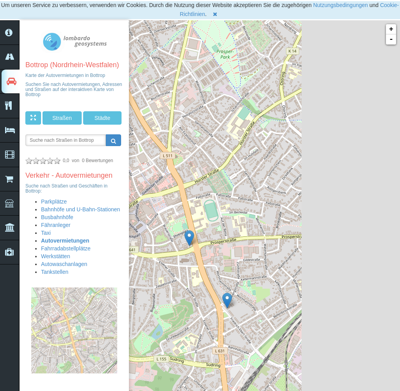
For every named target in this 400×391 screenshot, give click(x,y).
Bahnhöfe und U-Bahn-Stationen (80, 209)
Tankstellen (54, 272)
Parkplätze (54, 201)
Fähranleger (56, 225)
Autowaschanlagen (64, 264)
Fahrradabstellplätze (66, 248)
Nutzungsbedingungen (340, 5)
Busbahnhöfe (57, 217)
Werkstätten (55, 256)
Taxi (46, 233)
